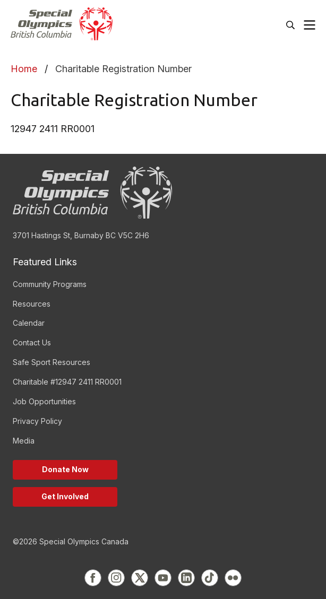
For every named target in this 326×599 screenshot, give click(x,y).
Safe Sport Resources (51, 362)
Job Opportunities (44, 401)
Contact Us (32, 342)
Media (24, 440)
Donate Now (65, 469)
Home (24, 68)
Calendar (29, 322)
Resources (31, 303)
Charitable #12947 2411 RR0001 (67, 381)
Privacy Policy (37, 421)
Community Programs (50, 284)
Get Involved (65, 496)
